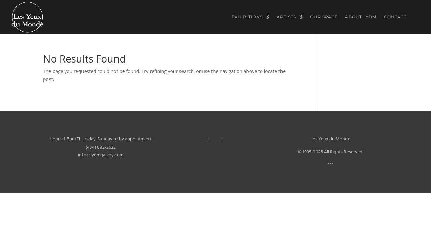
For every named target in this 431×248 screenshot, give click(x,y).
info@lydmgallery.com (100, 155)
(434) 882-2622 (101, 147)
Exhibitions (247, 17)
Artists (286, 17)
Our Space (324, 17)
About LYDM (360, 17)
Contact (395, 17)
